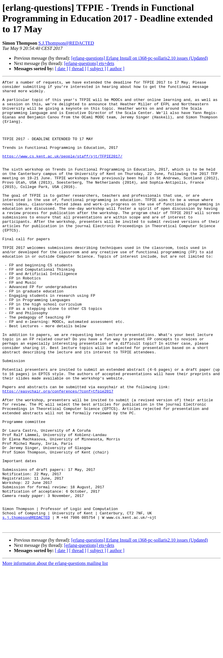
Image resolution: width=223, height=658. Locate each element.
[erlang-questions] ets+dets (89, 63)
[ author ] (116, 68)
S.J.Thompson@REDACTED (66, 43)
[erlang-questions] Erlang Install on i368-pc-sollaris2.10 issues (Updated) (139, 58)
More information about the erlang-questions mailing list (55, 652)
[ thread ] (77, 68)
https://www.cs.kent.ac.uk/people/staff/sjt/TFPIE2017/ (62, 171)
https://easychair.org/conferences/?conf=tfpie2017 (57, 453)
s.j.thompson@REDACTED (26, 605)
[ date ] (61, 68)
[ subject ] (96, 68)
